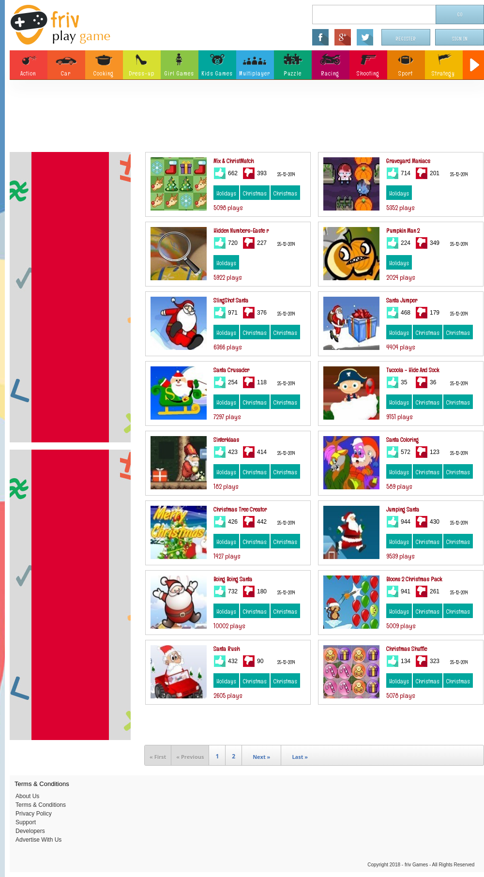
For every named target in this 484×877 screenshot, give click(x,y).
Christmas (255, 193)
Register (406, 39)
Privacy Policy (33, 813)
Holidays (226, 193)
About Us (27, 796)
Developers (30, 831)
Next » (261, 756)
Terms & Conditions (40, 804)
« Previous (190, 756)
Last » (300, 756)
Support (25, 822)
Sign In (460, 39)
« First (158, 756)
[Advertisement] (247, 118)
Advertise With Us (38, 839)
